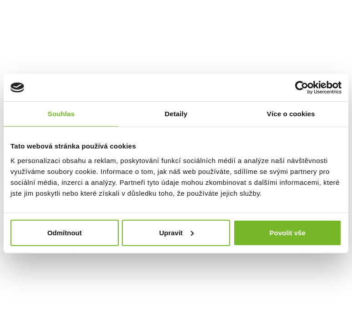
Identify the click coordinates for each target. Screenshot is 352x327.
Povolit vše (288, 232)
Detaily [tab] (176, 114)
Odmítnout (64, 232)
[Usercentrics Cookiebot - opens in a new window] (302, 87)
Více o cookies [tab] (291, 114)
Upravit (176, 232)
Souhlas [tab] (61, 114)
